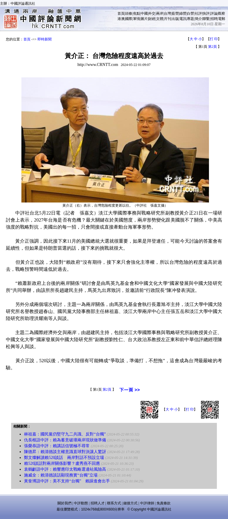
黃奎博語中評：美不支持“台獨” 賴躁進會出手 (67, 481)
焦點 (136, 13)
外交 (151, 13)
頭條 (128, 13)
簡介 (198, 19)
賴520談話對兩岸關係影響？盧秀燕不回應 (62, 463)
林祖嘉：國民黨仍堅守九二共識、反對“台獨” (65, 434)
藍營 (175, 13)
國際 (128, 19)
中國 (144, 13)
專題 (190, 19)
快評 (206, 13)
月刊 (167, 19)
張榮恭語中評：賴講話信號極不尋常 (57, 446)
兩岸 (159, 13)
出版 (175, 19)
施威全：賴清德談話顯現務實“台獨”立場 (60, 475)
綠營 (182, 13)
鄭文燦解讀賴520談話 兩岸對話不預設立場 (64, 457)
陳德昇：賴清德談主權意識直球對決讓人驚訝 (65, 452)
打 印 (214, 39)
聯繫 (206, 19)
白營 (190, 13)
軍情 (136, 19)
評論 (213, 13)
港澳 (121, 19)
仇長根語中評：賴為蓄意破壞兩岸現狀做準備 (65, 440)
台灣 (167, 13)
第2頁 (212, 47)
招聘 (213, 19)
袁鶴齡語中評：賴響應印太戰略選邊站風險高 (65, 469)
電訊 (182, 19)
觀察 (221, 13)
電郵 (221, 19)
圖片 (144, 19)
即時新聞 (45, 39)
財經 (151, 19)
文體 (159, 19)
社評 (198, 13)
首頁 (121, 13)
